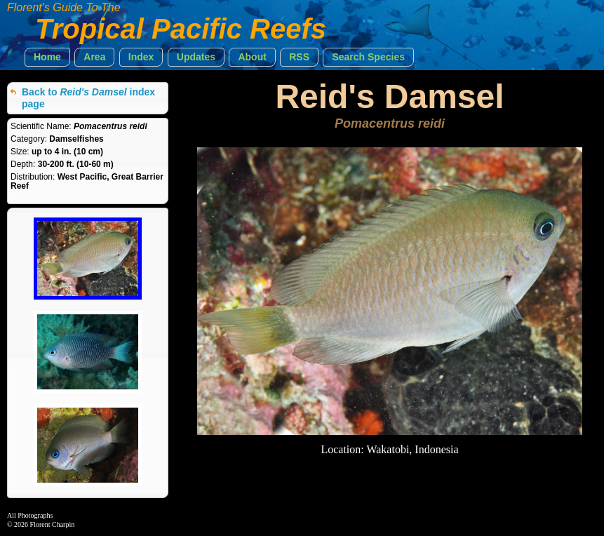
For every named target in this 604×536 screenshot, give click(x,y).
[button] (47, 57)
